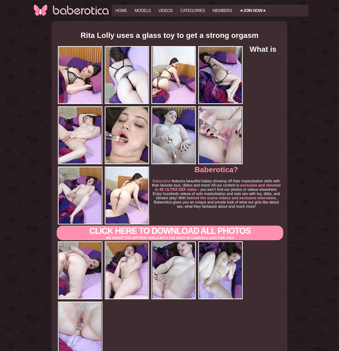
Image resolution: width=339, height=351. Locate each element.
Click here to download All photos (170, 200)
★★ (253, 10)
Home (121, 10)
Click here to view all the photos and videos (169, 321)
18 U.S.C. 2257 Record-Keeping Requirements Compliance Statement (169, 349)
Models (142, 10)
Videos (165, 10)
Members (222, 10)
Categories (192, 10)
